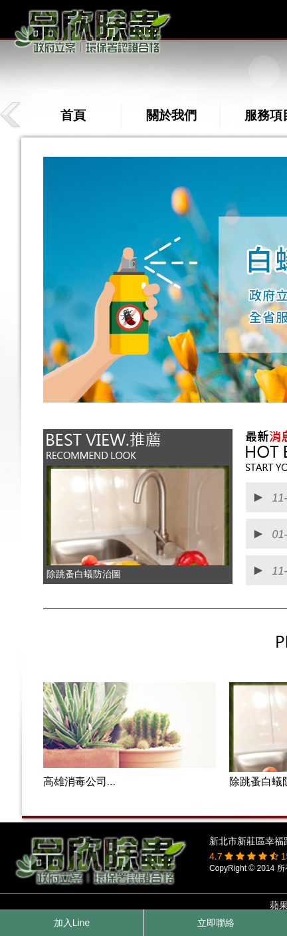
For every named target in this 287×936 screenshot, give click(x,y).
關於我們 (171, 115)
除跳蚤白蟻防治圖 (84, 574)
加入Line (72, 922)
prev (11, 115)
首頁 (73, 115)
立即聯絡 (216, 922)
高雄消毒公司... (79, 781)
